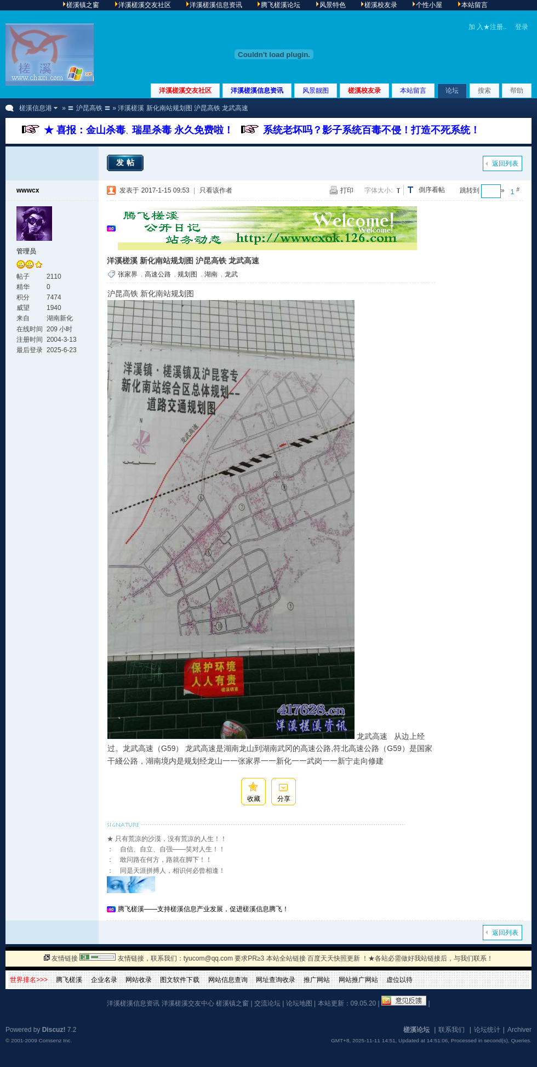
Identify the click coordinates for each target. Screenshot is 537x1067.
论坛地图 (299, 1003)
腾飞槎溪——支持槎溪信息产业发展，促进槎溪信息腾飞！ (203, 909)
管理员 (26, 251)
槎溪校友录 (364, 90)
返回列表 (505, 163)
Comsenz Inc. (55, 1040)
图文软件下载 (179, 980)
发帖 (126, 162)
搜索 (484, 90)
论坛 (452, 90)
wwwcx (27, 190)
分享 (283, 799)
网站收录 (138, 980)
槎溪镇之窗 (232, 1003)
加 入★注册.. (488, 27)
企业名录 (104, 980)
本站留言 (413, 90)
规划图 (187, 274)
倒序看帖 (432, 190)
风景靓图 (315, 90)
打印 (346, 190)
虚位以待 (399, 980)
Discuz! (54, 1030)
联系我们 (451, 1030)
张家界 (128, 274)
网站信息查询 (228, 980)
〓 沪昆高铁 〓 (89, 108)
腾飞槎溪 (69, 980)
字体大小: (378, 190)
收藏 (253, 799)
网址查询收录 (275, 980)
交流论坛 (267, 1003)
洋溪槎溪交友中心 (188, 1003)
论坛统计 (487, 1030)
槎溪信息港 (35, 108)
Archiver (519, 1030)
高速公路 (158, 274)
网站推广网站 (358, 980)
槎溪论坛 (416, 1030)
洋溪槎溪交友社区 (185, 90)
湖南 (211, 274)
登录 (521, 27)
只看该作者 (215, 190)
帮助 (516, 90)
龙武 (231, 274)
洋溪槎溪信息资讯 (257, 90)
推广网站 (317, 980)
